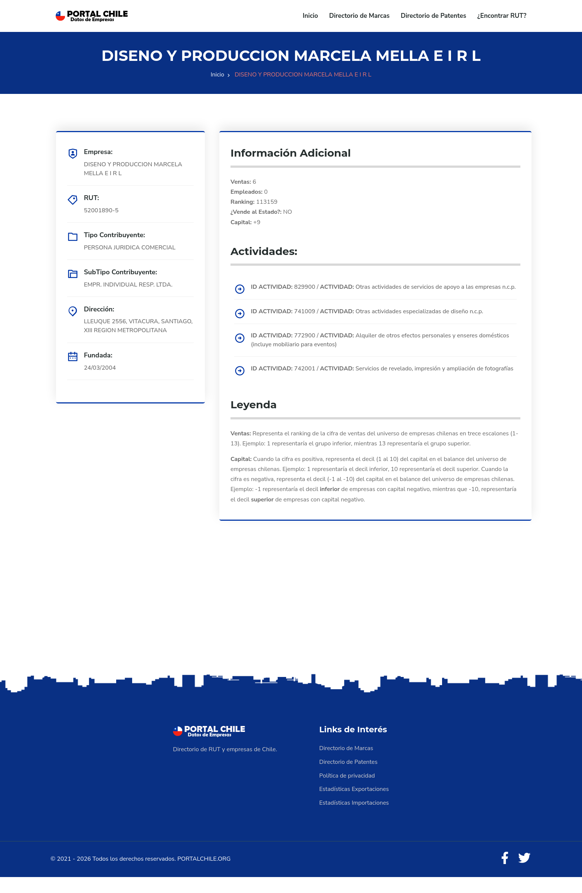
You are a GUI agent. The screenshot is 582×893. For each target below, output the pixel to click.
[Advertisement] (291, 631)
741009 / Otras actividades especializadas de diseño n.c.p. (368, 320)
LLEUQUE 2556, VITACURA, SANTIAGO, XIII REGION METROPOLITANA (122, 331)
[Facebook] (504, 874)
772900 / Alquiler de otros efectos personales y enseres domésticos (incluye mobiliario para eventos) (382, 348)
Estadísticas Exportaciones (354, 805)
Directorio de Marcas (359, 16)
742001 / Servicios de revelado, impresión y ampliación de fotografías (368, 381)
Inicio (310, 16)
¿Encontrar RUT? (501, 16)
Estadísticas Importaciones (354, 819)
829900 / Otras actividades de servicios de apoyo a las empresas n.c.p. (377, 291)
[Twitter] (524, 874)
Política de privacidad (347, 792)
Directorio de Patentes (433, 16)
